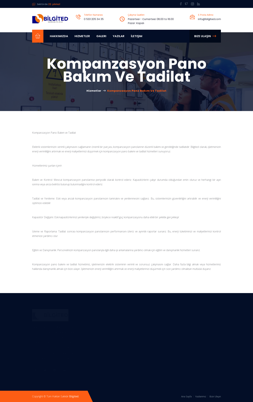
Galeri (101, 36)
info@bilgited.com (209, 19)
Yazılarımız (200, 396)
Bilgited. (74, 396)
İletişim (136, 36)
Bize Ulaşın (205, 36)
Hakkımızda (59, 36)
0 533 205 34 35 (94, 19)
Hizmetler (82, 36)
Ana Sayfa (186, 396)
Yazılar (118, 36)
